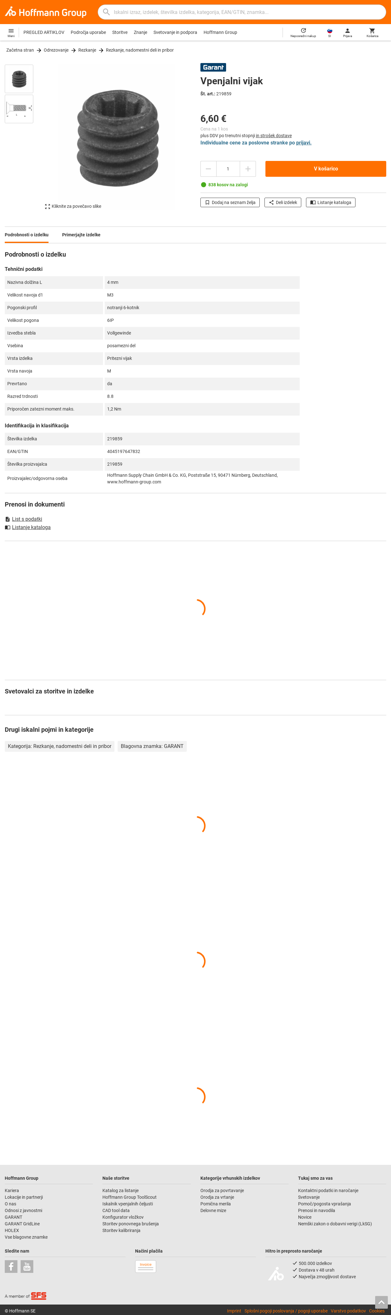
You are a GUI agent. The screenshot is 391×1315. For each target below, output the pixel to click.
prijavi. (304, 143)
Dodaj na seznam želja (230, 202)
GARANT (13, 1217)
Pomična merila (215, 1203)
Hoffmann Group (220, 32)
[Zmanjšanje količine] (248, 169)
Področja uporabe (88, 32)
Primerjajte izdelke (81, 234)
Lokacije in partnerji (24, 1197)
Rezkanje (87, 50)
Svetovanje (309, 1197)
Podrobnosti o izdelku (27, 234)
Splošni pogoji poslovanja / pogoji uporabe (286, 1310)
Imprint (234, 1310)
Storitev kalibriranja (121, 1230)
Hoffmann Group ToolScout (129, 1197)
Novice (304, 1217)
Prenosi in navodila (316, 1210)
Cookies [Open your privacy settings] (377, 1310)
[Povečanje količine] (208, 169)
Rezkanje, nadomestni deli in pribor (140, 50)
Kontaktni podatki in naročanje (328, 1190)
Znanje (140, 32)
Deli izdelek (283, 202)
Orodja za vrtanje (217, 1197)
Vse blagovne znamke (26, 1237)
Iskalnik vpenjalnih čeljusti (127, 1203)
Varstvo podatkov (348, 1310)
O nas (10, 1203)
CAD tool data (116, 1210)
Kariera (12, 1190)
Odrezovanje (56, 50)
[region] (24, 140)
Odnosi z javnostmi (23, 1210)
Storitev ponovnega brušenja (131, 1223)
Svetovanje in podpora (175, 32)
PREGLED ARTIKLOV (43, 32)
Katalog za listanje (120, 1190)
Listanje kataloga (330, 202)
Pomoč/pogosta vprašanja (324, 1203)
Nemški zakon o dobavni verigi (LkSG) (335, 1223)
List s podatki (23, 519)
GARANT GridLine (22, 1223)
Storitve (119, 32)
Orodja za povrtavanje (222, 1190)
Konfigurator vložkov (123, 1217)
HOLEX (12, 1230)
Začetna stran (20, 50)
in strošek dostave (274, 135)
